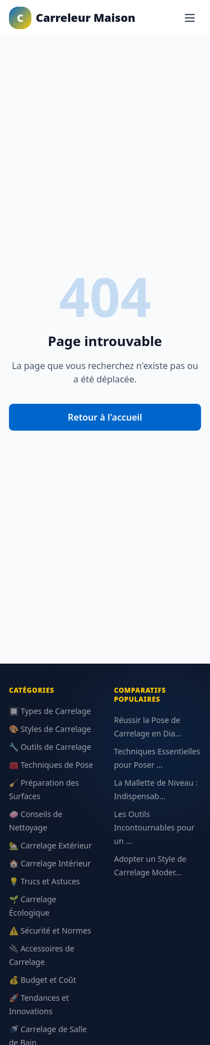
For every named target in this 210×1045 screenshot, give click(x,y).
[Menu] (190, 18)
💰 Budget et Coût (42, 979)
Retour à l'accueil (105, 417)
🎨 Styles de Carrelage (50, 729)
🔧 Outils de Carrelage (50, 746)
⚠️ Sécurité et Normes (50, 930)
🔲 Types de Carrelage (50, 711)
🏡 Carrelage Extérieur (50, 845)
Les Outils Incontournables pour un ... (154, 827)
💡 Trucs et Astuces (44, 881)
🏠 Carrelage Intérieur (50, 863)
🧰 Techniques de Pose (51, 764)
